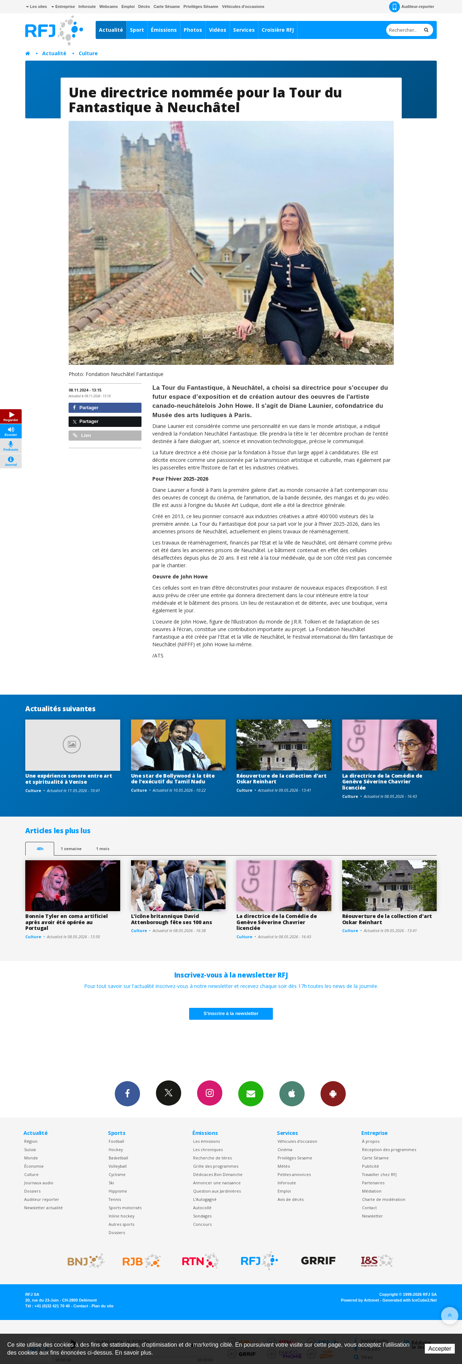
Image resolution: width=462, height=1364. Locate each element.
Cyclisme (117, 1174)
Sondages (202, 1216)
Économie (34, 1166)
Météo (284, 1166)
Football (116, 1141)
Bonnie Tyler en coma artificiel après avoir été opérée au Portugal (66, 922)
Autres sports (121, 1224)
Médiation (372, 1191)
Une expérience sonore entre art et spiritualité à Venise (68, 778)
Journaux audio (38, 1182)
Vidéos (217, 29)
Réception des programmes (389, 1149)
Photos (193, 29)
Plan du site (102, 1306)
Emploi (128, 6)
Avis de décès (291, 1199)
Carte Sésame (167, 6)
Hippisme (118, 1191)
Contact (369, 1207)
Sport (137, 29)
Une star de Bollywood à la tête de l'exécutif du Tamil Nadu (173, 778)
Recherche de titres (212, 1157)
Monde (31, 1157)
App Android (333, 1093)
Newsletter (372, 1216)
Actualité (111, 29)
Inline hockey (121, 1216)
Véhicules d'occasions (243, 6)
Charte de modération (383, 1199)
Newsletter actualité (43, 1207)
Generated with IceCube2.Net (410, 1300)
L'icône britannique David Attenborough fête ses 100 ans (171, 919)
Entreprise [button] (63, 6)
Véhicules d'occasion (297, 1141)
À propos (370, 1141)
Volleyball (118, 1166)
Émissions (164, 29)
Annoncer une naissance (217, 1182)
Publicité (370, 1166)
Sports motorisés (125, 1207)
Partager (86, 407)
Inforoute (87, 6)
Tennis (115, 1199)
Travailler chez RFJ (379, 1174)
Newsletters (250, 1093)
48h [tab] (39, 848)
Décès (144, 6)
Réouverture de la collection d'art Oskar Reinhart (281, 778)
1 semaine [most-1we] (71, 848)
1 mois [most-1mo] (102, 848)
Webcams (108, 6)
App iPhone (292, 1093)
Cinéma (285, 1149)
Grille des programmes (215, 1166)
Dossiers (32, 1191)
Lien (82, 435)
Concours (202, 1224)
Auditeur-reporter (411, 6)
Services (244, 29)
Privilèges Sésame (200, 6)
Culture (88, 53)
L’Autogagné (205, 1199)
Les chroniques (208, 1149)
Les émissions (206, 1141)
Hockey (116, 1149)
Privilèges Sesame (295, 1157)
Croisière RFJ (278, 29)
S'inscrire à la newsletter (231, 1013)
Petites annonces (294, 1174)
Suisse (30, 1149)
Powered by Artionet (360, 1300)
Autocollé (202, 1207)
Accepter (439, 1349)
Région (31, 1141)
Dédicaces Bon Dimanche (218, 1174)
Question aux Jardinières (217, 1191)
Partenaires (373, 1182)
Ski (111, 1182)
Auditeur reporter (41, 1199)
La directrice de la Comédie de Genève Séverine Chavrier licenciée (382, 781)
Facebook (127, 1093)
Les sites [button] (36, 6)
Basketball (118, 1157)
